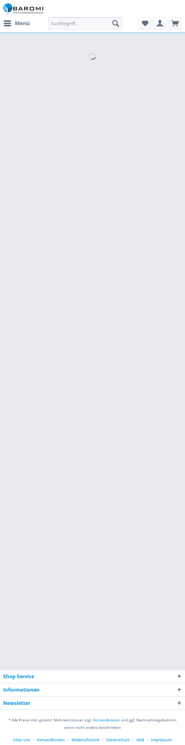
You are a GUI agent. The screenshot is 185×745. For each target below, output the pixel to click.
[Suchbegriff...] (85, 23)
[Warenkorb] (175, 23)
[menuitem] (16, 23)
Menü (17, 22)
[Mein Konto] (160, 23)
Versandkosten (106, 720)
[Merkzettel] (145, 23)
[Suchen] (115, 23)
